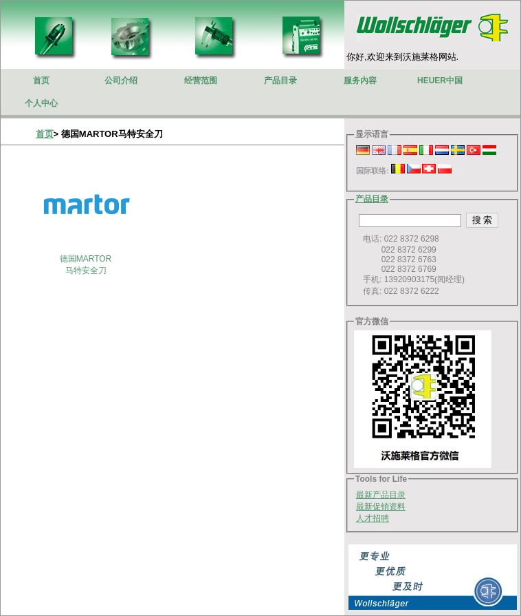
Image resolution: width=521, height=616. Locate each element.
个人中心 (41, 103)
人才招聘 (372, 518)
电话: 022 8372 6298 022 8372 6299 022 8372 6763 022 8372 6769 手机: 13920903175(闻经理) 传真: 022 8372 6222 (410, 265)
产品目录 (371, 199)
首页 (45, 134)
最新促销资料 (381, 506)
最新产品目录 (381, 495)
